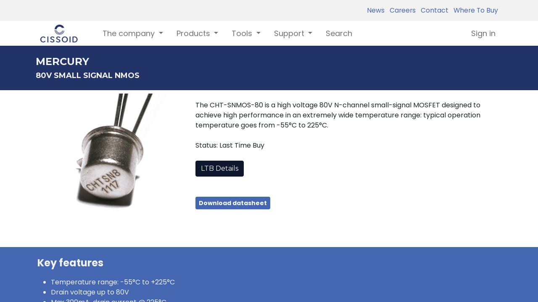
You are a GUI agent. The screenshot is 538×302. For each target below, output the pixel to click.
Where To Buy (474, 10)
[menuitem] (339, 33)
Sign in (483, 33)
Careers (401, 10)
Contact (432, 10)
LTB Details (219, 168)
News (376, 10)
